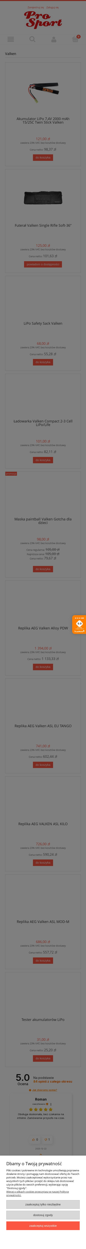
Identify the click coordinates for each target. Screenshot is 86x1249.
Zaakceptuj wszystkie (43, 1225)
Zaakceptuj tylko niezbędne (43, 1204)
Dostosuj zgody (43, 1215)
